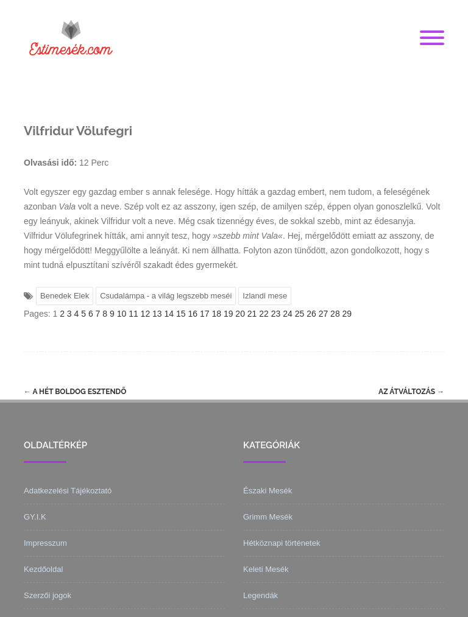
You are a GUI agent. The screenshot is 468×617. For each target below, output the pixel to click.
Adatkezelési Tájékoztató (68, 490)
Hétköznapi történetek (281, 543)
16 (192, 314)
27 (323, 314)
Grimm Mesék (267, 516)
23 (276, 314)
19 (228, 314)
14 (169, 314)
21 (252, 314)
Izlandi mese (265, 295)
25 (300, 314)
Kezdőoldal (43, 569)
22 (264, 314)
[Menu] (432, 38)
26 (311, 314)
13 (157, 314)
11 (133, 314)
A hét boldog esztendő (75, 391)
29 (347, 314)
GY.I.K (35, 516)
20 (240, 314)
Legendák (260, 595)
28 (335, 314)
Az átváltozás (411, 391)
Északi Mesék (267, 490)
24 (287, 314)
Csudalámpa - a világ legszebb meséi (166, 295)
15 (181, 314)
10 (122, 314)
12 (146, 314)
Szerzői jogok (47, 595)
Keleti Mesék (265, 569)
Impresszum (45, 543)
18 (216, 314)
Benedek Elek (64, 295)
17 (205, 314)
